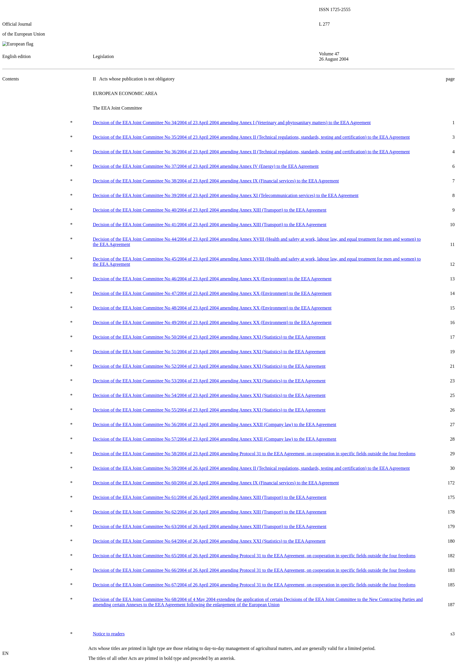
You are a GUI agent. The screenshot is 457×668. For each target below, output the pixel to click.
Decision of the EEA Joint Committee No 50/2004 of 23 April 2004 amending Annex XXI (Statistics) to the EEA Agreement (209, 337)
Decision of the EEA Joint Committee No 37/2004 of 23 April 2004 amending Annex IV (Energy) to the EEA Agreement (206, 166)
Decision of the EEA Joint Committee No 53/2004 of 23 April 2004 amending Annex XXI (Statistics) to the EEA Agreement (209, 380)
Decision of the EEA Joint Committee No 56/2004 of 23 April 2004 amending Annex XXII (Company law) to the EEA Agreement (214, 424)
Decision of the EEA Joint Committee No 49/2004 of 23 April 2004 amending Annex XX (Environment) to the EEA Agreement (212, 322)
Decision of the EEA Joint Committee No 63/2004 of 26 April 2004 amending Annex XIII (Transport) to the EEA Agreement (209, 526)
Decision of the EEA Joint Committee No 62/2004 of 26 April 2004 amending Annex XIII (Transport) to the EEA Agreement (209, 511)
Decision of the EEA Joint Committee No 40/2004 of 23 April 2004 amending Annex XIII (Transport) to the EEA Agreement (209, 210)
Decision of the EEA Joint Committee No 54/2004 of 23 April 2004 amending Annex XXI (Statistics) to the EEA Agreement (209, 395)
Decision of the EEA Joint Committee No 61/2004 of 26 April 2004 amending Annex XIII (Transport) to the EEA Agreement (209, 497)
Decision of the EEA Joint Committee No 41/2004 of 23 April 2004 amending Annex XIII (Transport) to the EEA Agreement (209, 224)
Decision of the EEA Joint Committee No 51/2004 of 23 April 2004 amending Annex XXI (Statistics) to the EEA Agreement (209, 351)
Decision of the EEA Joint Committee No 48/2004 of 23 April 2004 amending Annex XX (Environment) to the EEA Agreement (212, 307)
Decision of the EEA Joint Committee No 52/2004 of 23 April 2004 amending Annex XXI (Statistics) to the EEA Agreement (209, 366)
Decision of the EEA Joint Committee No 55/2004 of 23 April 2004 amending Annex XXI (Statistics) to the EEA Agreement (209, 409)
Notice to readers (108, 633)
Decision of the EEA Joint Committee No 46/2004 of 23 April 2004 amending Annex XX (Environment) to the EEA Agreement (212, 278)
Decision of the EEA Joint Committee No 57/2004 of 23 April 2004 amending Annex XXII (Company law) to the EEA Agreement (214, 439)
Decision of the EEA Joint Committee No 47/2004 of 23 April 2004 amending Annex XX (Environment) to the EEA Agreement (212, 293)
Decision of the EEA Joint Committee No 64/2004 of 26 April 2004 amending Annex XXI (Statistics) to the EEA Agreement (209, 541)
